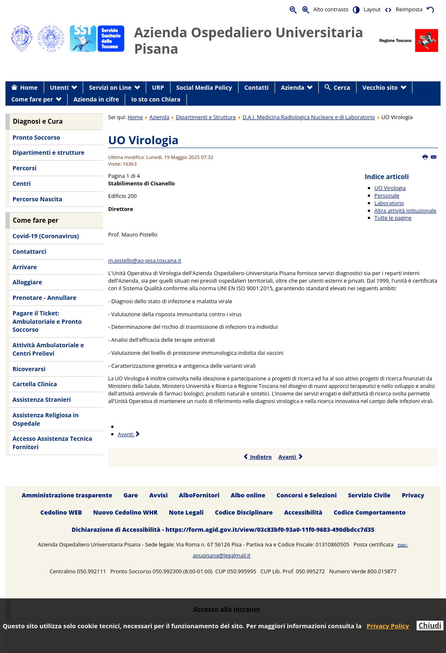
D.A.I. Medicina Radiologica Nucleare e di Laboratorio (308, 117)
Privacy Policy (388, 626)
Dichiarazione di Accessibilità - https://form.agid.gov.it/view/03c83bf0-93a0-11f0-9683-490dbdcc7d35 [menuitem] (222, 529)
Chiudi (430, 625)
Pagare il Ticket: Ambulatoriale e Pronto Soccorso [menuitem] (47, 321)
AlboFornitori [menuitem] (199, 495)
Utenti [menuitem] (59, 87)
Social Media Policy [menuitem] (204, 87)
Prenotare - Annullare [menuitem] (44, 298)
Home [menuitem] (29, 87)
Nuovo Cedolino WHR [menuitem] (125, 512)
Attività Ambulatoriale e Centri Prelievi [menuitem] (48, 349)
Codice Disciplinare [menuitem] (244, 512)
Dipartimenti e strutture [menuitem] (48, 152)
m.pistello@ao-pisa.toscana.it (144, 260)
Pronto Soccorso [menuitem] (36, 137)
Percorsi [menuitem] (25, 168)
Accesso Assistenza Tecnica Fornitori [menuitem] (52, 442)
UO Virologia (143, 140)
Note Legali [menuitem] (186, 512)
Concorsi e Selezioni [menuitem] (307, 495)
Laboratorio (389, 203)
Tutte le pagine (393, 217)
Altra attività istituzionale (405, 210)
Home (135, 117)
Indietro (257, 456)
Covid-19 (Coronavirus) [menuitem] (46, 236)
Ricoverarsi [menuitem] (29, 369)
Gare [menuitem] (130, 495)
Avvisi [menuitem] (158, 495)
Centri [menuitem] (22, 183)
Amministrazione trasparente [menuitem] (67, 495)
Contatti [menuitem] (256, 87)
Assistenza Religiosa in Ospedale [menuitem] (46, 419)
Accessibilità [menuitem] (303, 512)
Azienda (159, 117)
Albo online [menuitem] (248, 495)
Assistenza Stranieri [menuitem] (42, 399)
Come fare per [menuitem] (32, 99)
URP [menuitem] (158, 87)
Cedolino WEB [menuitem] (61, 512)
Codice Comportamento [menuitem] (369, 512)
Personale (387, 195)
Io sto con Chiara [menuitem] (156, 99)
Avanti (290, 456)
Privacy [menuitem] (413, 495)
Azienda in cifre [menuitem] (96, 99)
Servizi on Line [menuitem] (110, 87)
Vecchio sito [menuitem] (380, 87)
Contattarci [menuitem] (29, 251)
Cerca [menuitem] (342, 87)
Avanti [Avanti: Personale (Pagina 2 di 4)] (129, 434)
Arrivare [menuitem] (25, 267)
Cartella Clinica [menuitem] (35, 384)
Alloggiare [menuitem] (27, 282)
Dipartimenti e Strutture (206, 117)
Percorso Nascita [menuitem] (37, 199)
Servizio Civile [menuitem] (369, 495)
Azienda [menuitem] (292, 87)
